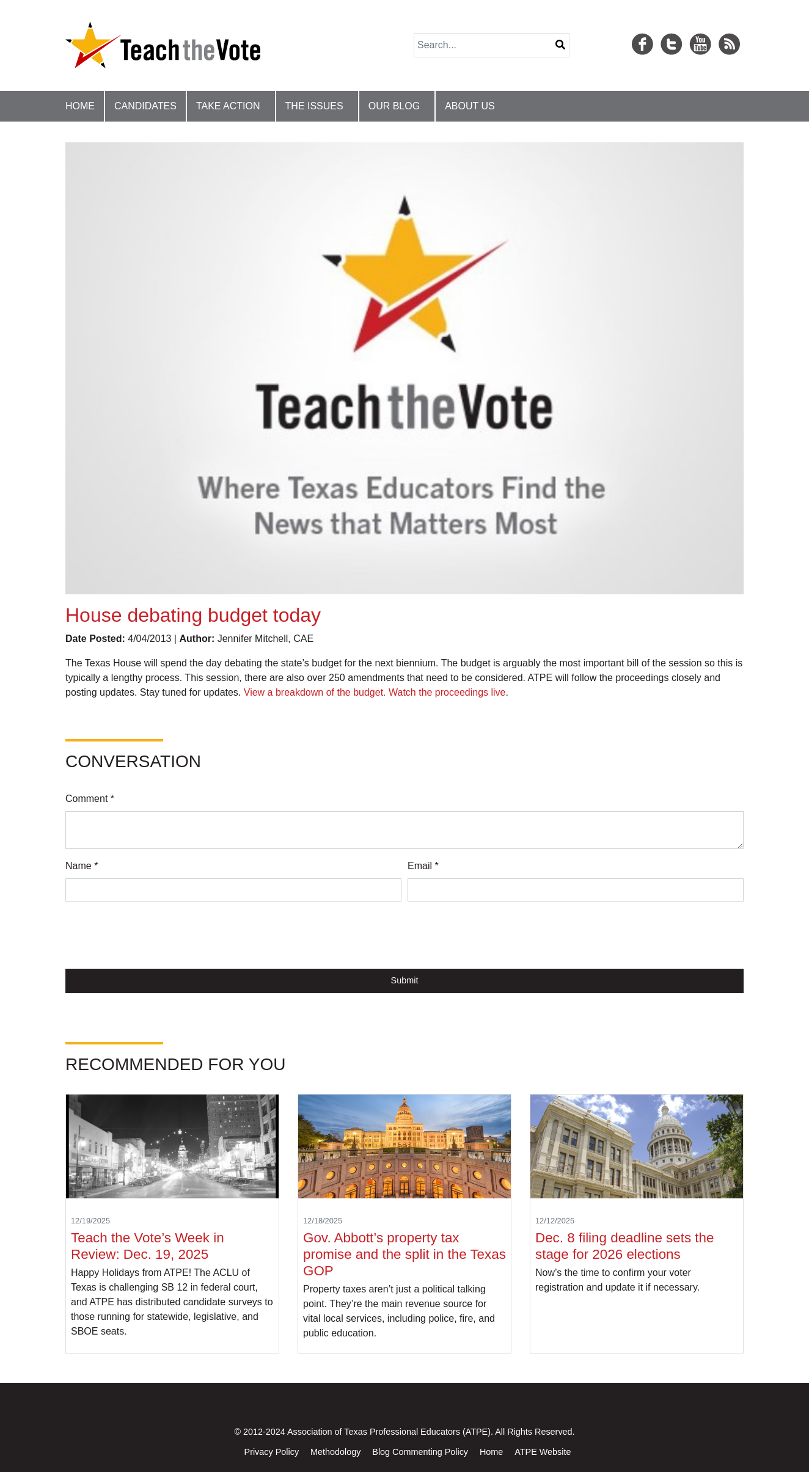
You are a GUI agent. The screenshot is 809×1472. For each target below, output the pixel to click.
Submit (405, 980)
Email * (423, 866)
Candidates (145, 106)
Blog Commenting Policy (420, 1452)
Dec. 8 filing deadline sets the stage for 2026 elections (624, 1246)
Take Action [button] (228, 106)
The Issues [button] (314, 106)
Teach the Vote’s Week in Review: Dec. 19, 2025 (147, 1246)
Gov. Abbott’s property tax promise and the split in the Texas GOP (404, 1254)
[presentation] (158, 935)
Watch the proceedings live (447, 692)
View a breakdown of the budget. (315, 692)
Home (80, 106)
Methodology (335, 1452)
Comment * (89, 798)
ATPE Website (542, 1452)
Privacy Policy (271, 1452)
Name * (81, 866)
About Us (470, 106)
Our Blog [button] (394, 106)
